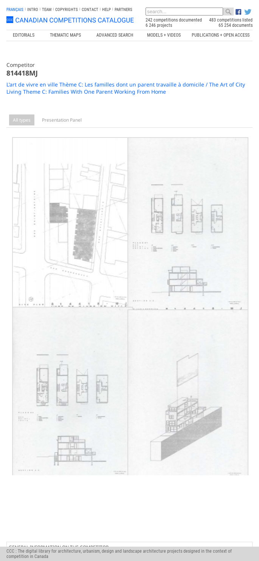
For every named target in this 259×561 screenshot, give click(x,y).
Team (46, 9)
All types (22, 120)
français (14, 9)
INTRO (32, 9)
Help (106, 9)
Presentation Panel (62, 120)
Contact (90, 9)
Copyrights (66, 9)
